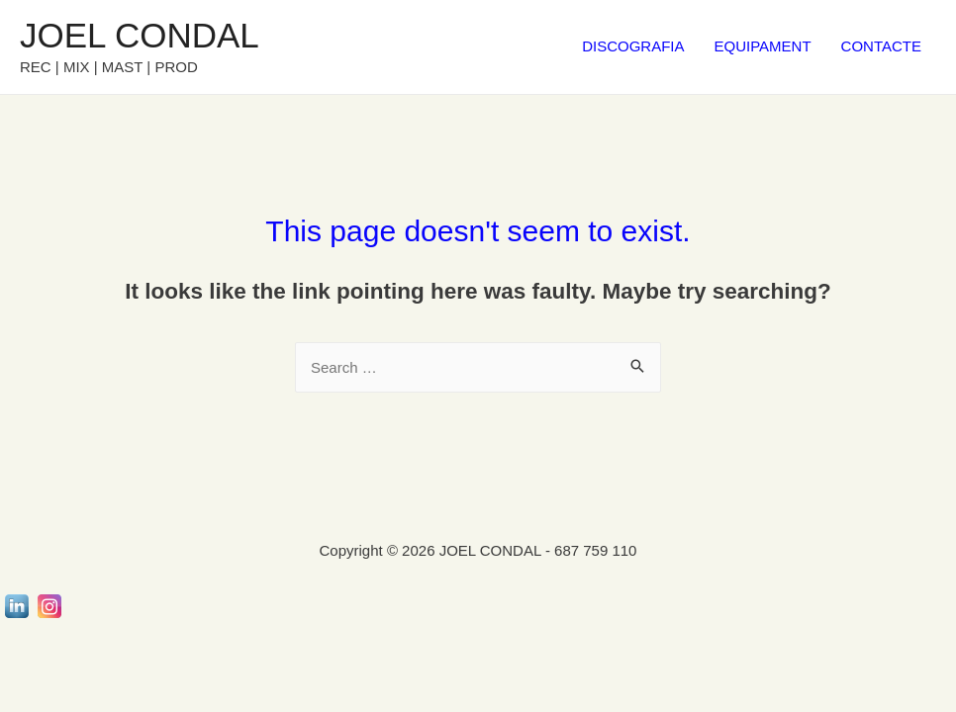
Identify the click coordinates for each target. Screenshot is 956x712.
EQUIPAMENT (763, 46)
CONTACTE (881, 46)
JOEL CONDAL (139, 35)
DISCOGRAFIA (633, 46)
